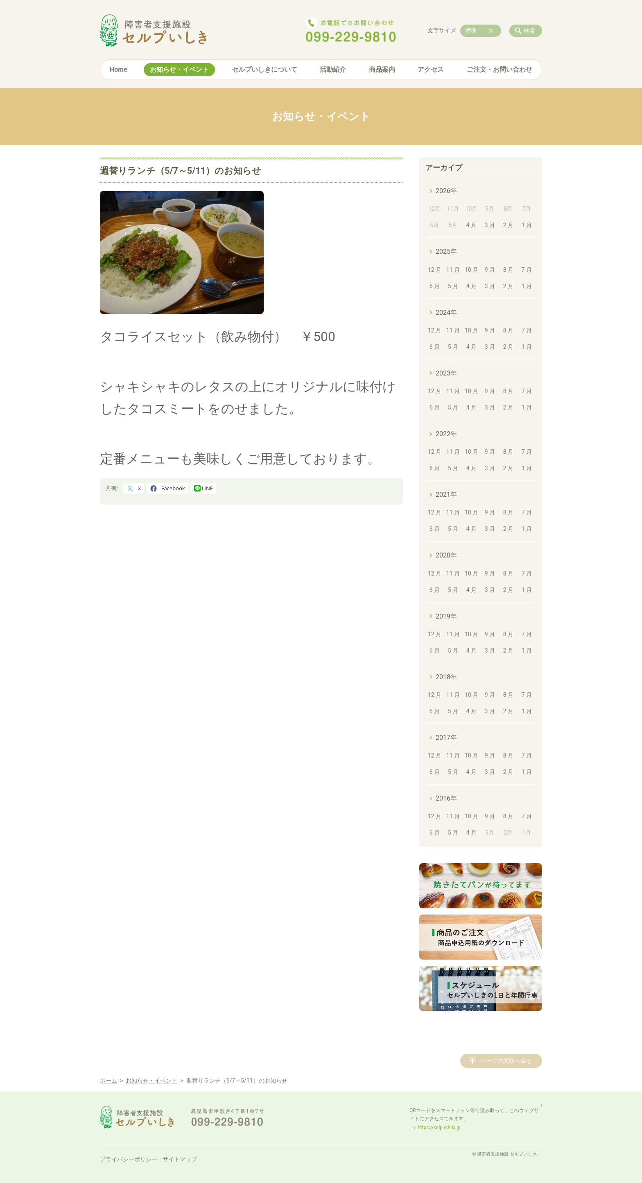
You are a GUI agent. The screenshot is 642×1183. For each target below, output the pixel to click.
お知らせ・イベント (179, 69)
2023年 (446, 373)
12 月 (434, 269)
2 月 (508, 225)
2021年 (446, 494)
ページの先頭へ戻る (506, 1061)
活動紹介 (333, 69)
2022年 (446, 434)
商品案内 (382, 69)
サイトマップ (180, 1159)
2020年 (446, 555)
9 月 (490, 269)
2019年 (446, 616)
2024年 (446, 312)
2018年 (446, 677)
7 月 (527, 269)
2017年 (446, 738)
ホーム (108, 1080)
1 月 (527, 225)
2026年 (446, 191)
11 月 (453, 269)
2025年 (446, 251)
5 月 (453, 286)
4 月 (471, 225)
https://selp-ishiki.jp (439, 1128)
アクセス (431, 69)
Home (118, 69)
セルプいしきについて (264, 69)
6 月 (435, 286)
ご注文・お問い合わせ (499, 69)
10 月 (471, 269)
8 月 (508, 269)
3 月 (490, 225)
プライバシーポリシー (128, 1159)
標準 (471, 30)
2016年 (446, 798)
